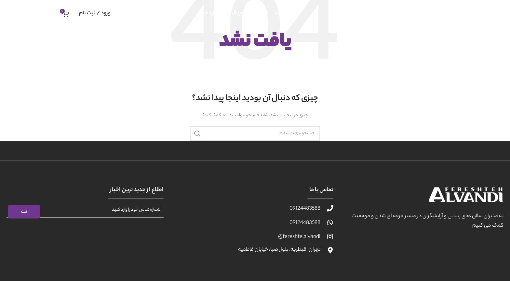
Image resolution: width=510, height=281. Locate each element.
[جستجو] (255, 133)
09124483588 (304, 208)
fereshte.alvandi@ (299, 237)
